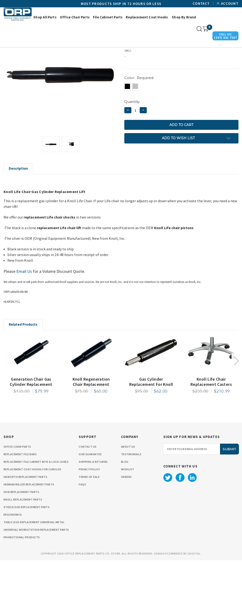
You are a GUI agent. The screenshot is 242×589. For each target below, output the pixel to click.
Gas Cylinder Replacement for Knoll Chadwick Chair (151, 413)
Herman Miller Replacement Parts (29, 513)
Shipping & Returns (93, 490)
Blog (125, 490)
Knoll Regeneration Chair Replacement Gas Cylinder (91, 413)
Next (236, 389)
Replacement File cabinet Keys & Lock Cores (36, 490)
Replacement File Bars (20, 483)
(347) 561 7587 (225, 37)
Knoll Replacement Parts (23, 528)
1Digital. (194, 582)
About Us (128, 475)
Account (229, 3)
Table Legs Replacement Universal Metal (34, 551)
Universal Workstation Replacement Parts (36, 558)
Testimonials (131, 483)
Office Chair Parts (75, 17)
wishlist (127, 498)
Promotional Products (22, 566)
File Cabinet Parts (107, 17)
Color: (138, 106)
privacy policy (89, 498)
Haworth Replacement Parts (25, 505)
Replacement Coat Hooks (147, 17)
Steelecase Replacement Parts (27, 536)
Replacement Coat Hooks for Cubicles (32, 498)
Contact (201, 3)
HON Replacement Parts (21, 520)
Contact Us (88, 475)
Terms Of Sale (89, 505)
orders (126, 505)
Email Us (24, 300)
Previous (6, 389)
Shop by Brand (184, 17)
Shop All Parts (44, 17)
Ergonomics (13, 543)
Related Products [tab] (23, 353)
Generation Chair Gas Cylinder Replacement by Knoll (31, 413)
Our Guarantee (90, 483)
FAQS (82, 513)
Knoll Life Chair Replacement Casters (211, 410)
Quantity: (132, 130)
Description (18, 197)
